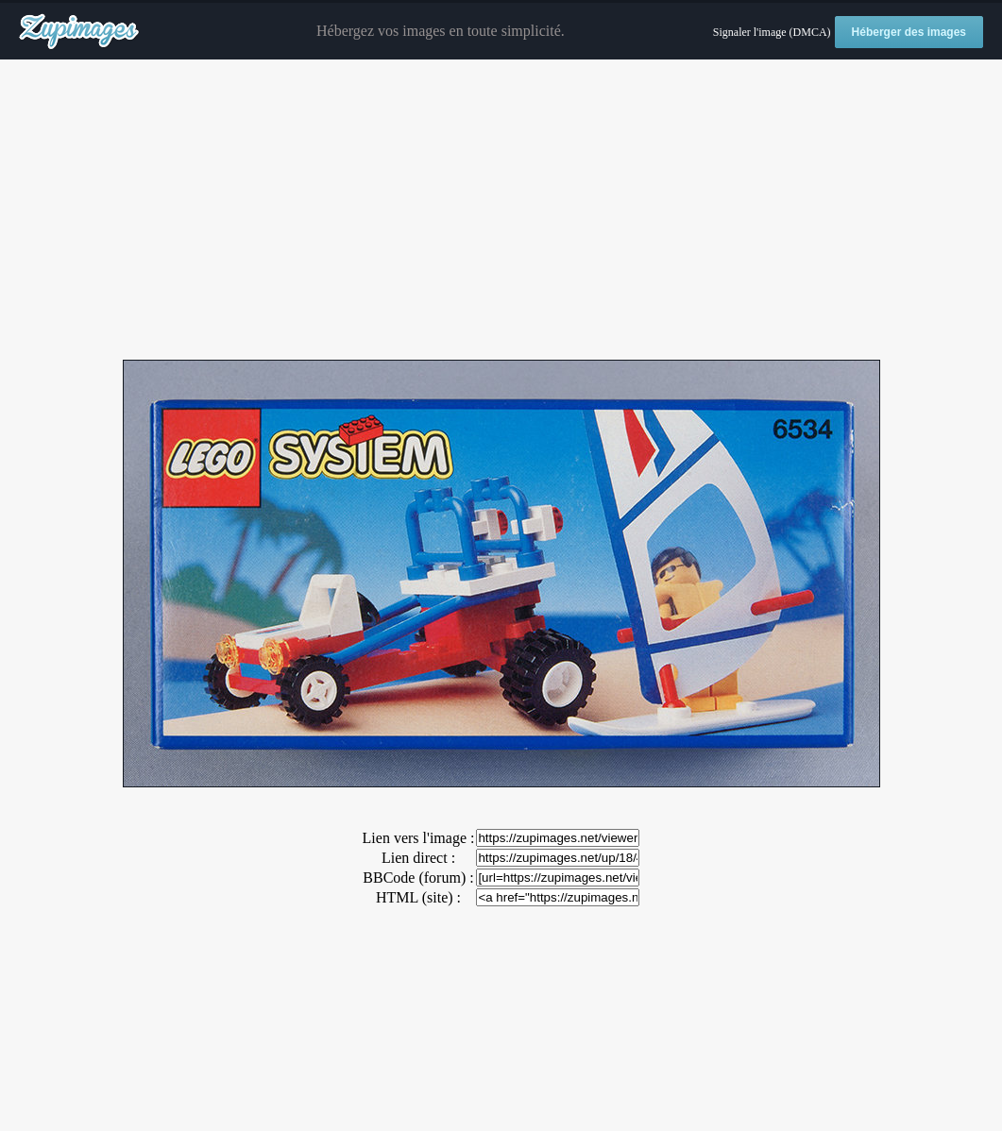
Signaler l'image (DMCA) (772, 32)
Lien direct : (418, 858)
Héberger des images (909, 32)
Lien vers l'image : (419, 838)
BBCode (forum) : (418, 877)
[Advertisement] (501, 210)
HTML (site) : (418, 897)
